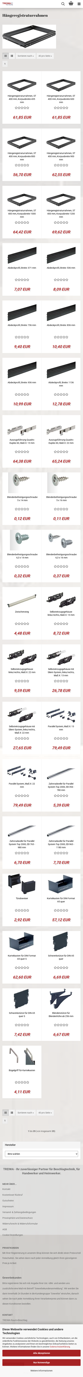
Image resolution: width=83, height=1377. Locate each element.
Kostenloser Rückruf (12, 1195)
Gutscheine (8, 1200)
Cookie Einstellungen (12, 1235)
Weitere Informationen (41, 1370)
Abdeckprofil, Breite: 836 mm (61, 325)
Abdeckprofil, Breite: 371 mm (22, 268)
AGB (4, 1229)
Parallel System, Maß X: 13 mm (61, 728)
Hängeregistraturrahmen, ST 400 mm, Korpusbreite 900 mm (61, 156)
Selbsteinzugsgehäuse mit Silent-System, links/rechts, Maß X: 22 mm (22, 729)
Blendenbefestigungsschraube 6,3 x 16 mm (61, 556)
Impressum (8, 1206)
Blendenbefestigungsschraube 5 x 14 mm (22, 499)
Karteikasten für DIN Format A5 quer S (22, 957)
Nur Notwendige (41, 1362)
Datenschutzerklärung (60, 1346)
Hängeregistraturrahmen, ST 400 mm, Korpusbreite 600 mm (61, 99)
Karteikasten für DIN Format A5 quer (61, 900)
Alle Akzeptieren (41, 1353)
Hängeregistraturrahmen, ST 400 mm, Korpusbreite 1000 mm (22, 213)
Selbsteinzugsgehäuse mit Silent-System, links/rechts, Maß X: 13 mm (61, 672)
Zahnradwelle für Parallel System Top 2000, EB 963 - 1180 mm (61, 844)
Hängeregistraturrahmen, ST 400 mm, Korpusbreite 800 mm (22, 156)
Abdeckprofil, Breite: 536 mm (61, 268)
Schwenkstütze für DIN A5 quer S (22, 1014)
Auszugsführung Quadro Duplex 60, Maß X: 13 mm (21, 441)
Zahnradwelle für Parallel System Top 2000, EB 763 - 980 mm (22, 844)
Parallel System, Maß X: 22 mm (22, 785)
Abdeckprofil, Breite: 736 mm (22, 325)
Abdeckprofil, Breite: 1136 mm (61, 384)
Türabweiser (22, 898)
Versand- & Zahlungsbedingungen (19, 1212)
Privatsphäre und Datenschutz (17, 1218)
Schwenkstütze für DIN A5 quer (61, 957)
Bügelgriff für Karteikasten (22, 1070)
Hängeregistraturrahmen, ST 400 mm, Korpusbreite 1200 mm (61, 213)
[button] (5, 56)
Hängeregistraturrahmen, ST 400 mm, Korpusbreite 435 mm (22, 99)
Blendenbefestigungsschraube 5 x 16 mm (61, 499)
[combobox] (26, 56)
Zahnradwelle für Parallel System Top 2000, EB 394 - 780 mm (61, 786)
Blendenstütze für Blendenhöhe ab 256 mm (61, 1014)
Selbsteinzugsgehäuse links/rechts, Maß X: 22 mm (21, 671)
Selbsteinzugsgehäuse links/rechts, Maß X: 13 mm (61, 613)
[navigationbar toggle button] (79, 4)
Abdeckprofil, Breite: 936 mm (22, 382)
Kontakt (6, 1189)
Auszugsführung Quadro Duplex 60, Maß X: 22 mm (61, 441)
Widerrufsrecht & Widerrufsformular (20, 1223)
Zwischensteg (22, 611)
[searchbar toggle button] (63, 4)
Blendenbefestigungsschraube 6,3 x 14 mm (22, 556)
